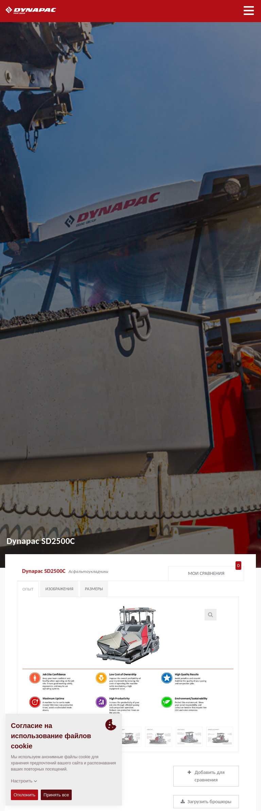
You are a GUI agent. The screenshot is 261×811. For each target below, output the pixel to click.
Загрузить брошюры (206, 801)
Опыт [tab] (27, 589)
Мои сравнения (214, 571)
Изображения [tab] (59, 588)
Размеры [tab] (94, 588)
